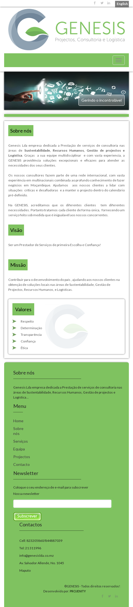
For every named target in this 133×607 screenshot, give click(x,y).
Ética (24, 348)
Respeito (27, 321)
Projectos (21, 456)
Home (18, 420)
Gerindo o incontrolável (101, 100)
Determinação (31, 328)
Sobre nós (18, 431)
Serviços (20, 441)
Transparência (31, 334)
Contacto (21, 464)
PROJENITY (78, 591)
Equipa (19, 449)
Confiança (28, 341)
